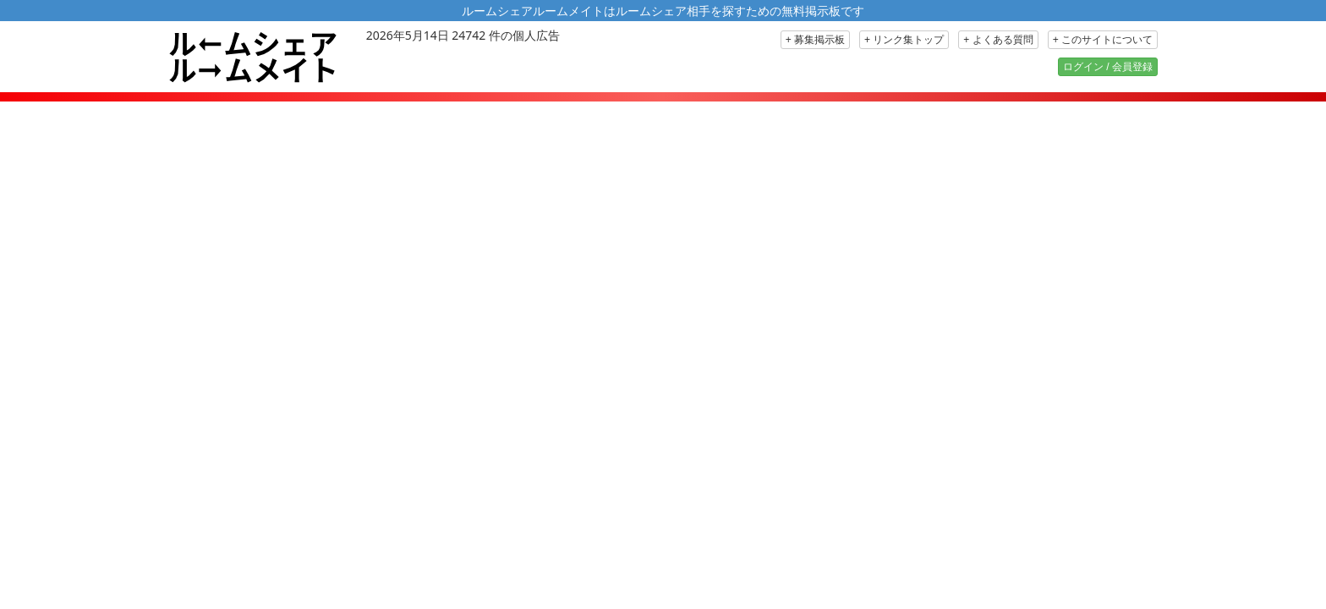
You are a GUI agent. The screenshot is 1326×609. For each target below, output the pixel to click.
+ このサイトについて (1103, 40)
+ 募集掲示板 (815, 40)
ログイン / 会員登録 (1108, 67)
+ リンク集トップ (904, 40)
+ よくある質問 (998, 40)
